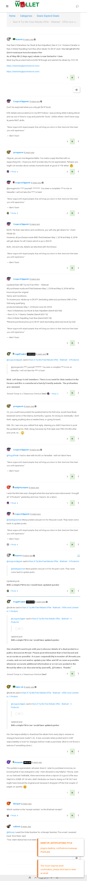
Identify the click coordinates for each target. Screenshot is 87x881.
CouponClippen (20, 101)
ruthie (15, 827)
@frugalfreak (13, 455)
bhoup (16, 804)
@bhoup (11, 832)
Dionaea (17, 762)
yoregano (17, 152)
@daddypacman (14, 520)
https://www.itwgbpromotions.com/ (23, 66)
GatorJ (19, 687)
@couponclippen (14, 360)
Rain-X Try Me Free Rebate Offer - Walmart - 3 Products (54, 360)
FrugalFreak (19, 354)
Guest (18, 39)
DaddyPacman (20, 488)
